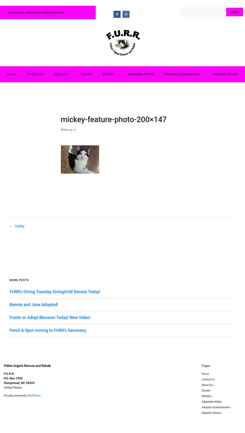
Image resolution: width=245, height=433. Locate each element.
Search (234, 12)
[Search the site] (204, 12)
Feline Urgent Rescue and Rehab (27, 366)
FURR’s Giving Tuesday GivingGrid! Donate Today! (55, 291)
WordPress (34, 395)
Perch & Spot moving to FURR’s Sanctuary (48, 330)
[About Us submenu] (73, 74)
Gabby (19, 226)
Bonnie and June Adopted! (34, 304)
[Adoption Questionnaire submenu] (205, 74)
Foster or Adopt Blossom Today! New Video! (50, 317)
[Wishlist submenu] (120, 74)
